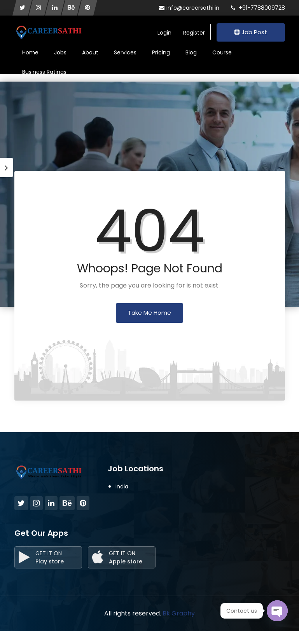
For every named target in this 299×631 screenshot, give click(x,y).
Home (30, 52)
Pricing (161, 52)
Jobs (60, 52)
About (90, 52)
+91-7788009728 (258, 8)
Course (222, 52)
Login (164, 33)
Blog (191, 52)
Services (125, 52)
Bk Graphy (179, 613)
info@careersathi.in (189, 8)
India (121, 486)
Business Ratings (44, 72)
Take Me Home (149, 313)
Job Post (250, 32)
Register (194, 33)
